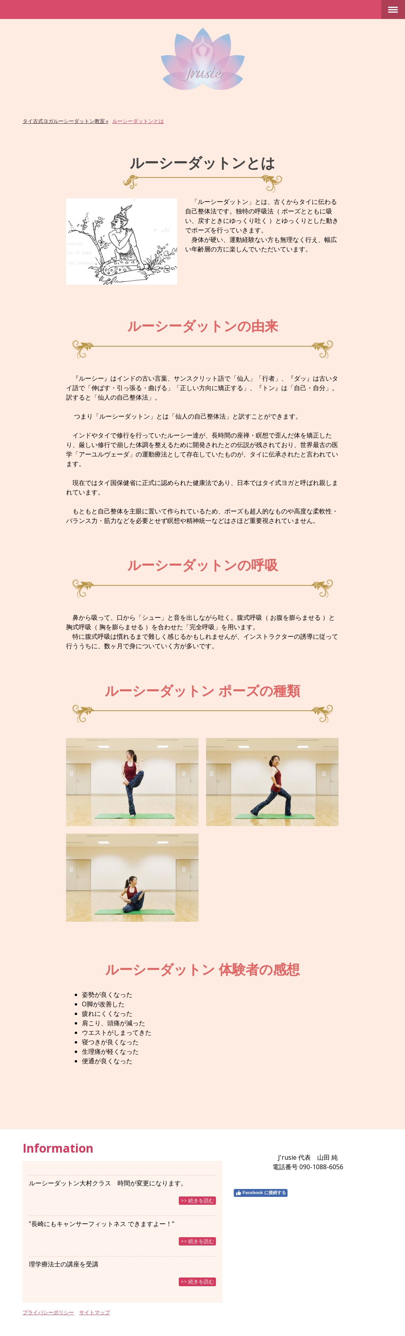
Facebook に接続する (260, 1193)
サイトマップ (94, 1312)
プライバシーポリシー (48, 1312)
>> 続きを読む (197, 1200)
